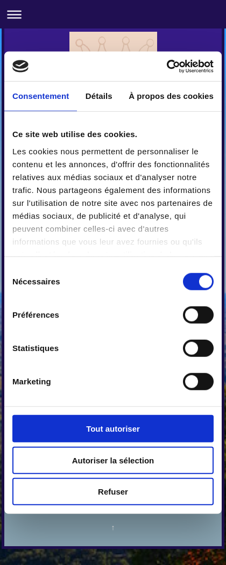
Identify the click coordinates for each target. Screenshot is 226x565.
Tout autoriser (113, 428)
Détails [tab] (99, 96)
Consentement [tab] (40, 96)
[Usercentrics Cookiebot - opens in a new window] (166, 66)
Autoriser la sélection (113, 459)
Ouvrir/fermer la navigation (113, 14)
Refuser (113, 491)
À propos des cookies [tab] (171, 96)
